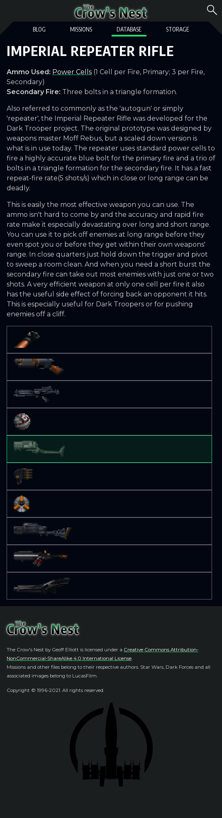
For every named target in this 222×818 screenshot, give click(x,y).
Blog (39, 29)
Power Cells (72, 72)
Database (129, 29)
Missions (81, 29)
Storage (177, 29)
